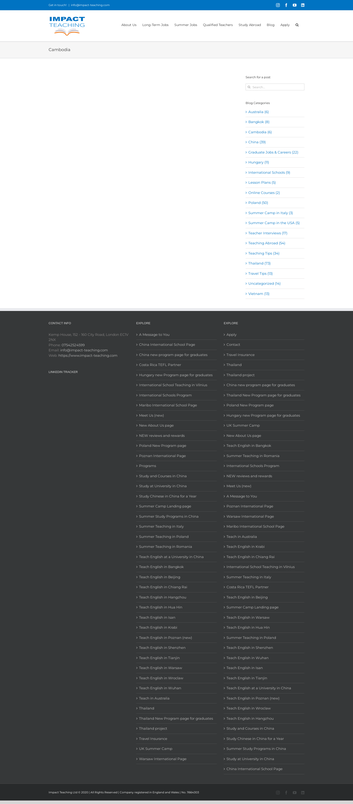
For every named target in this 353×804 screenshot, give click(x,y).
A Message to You (154, 334)
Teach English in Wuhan (160, 688)
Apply (231, 334)
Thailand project (153, 728)
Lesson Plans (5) (262, 182)
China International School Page (167, 344)
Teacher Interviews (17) (267, 233)
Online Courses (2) (264, 192)
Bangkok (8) (259, 122)
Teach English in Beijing (159, 577)
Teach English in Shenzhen (162, 647)
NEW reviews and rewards (162, 435)
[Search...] (275, 87)
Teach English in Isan (157, 617)
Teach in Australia (154, 698)
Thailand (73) (259, 263)
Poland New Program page (162, 445)
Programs (147, 466)
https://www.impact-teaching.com (87, 355)
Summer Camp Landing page (165, 506)
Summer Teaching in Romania (165, 546)
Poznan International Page (162, 456)
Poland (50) (258, 202)
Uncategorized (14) (264, 283)
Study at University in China (163, 486)
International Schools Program (165, 395)
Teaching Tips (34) (264, 253)
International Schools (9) (269, 172)
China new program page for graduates (173, 355)
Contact (233, 344)
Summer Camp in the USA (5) (274, 223)
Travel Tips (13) (260, 273)
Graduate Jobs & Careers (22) (273, 152)
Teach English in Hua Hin (160, 607)
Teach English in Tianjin (159, 658)
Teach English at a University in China (171, 557)
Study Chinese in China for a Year (167, 496)
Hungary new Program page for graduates (176, 375)
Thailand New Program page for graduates (176, 718)
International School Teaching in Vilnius (173, 385)
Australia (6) (258, 112)
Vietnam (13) (259, 293)
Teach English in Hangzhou (162, 597)
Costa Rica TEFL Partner (160, 365)
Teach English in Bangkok (161, 567)
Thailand (146, 708)
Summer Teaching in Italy (161, 526)
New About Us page (156, 425)
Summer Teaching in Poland (164, 536)
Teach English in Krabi (158, 627)
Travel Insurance (153, 738)
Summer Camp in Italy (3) (270, 213)
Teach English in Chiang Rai (163, 587)
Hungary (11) (258, 162)
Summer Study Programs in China (169, 516)
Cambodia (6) (260, 132)
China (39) (257, 142)
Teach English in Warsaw (160, 668)
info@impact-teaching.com (90, 5)
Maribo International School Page (168, 405)
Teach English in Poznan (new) (165, 637)
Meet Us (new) (151, 415)
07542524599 (73, 345)
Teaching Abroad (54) (266, 243)
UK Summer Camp (155, 748)
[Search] (249, 87)
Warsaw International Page (162, 759)
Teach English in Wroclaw (161, 678)
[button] (297, 24)
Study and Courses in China (163, 476)
